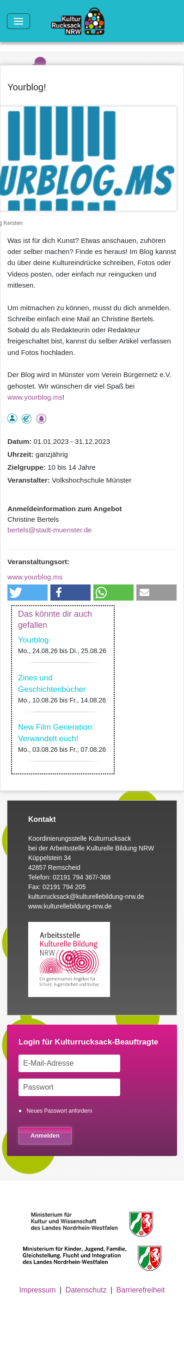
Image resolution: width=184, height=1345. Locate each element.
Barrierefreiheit (141, 1290)
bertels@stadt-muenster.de (49, 530)
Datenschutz (86, 1290)
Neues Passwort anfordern (59, 1111)
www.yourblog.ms (34, 397)
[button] (27, 592)
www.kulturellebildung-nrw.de (70, 906)
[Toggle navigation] (18, 21)
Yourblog (33, 640)
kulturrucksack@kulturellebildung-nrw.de (86, 896)
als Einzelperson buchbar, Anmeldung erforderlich (12, 418)
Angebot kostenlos (26, 419)
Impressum (37, 1290)
